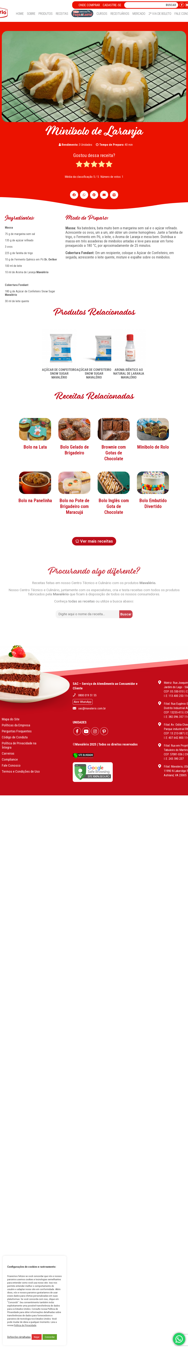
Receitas (62, 13)
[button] (74, 195)
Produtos (46, 13)
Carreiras (8, 746)
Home (20, 13)
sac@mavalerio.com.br (92, 701)
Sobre (31, 13)
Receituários (120, 13)
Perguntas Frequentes (17, 723)
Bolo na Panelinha (35, 524)
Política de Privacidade (25, 1325)
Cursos (102, 13)
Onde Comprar (89, 5)
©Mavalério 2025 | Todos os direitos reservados (105, 737)
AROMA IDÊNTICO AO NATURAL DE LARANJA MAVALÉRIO (128, 373)
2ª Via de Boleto (160, 13)
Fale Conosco (11, 758)
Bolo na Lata (35, 470)
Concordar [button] (50, 1337)
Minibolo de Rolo (153, 470)
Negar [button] (36, 1337)
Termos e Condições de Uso (21, 764)
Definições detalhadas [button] (19, 1337)
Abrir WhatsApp (82, 694)
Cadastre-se (112, 5)
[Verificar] (83, 750)
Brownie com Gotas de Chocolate (113, 476)
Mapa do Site (10, 711)
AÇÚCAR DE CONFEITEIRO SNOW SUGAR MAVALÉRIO (59, 373)
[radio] (79, 164)
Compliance (10, 752)
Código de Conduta (15, 729)
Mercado (139, 13)
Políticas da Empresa (16, 717)
